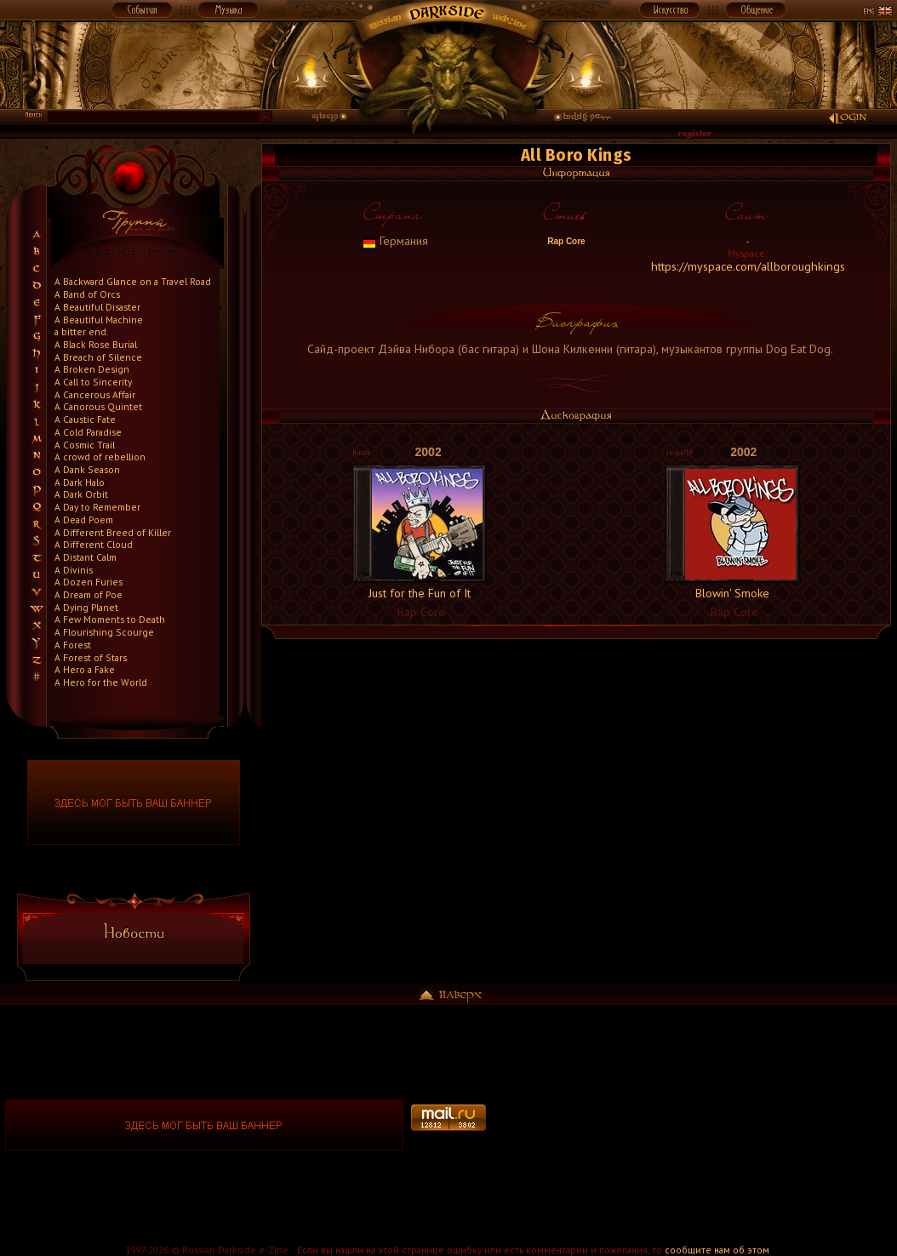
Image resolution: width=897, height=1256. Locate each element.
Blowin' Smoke (732, 593)
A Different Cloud (93, 544)
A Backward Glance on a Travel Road (132, 281)
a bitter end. (81, 331)
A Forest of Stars (90, 657)
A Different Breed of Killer (112, 532)
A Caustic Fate (85, 419)
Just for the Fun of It (420, 593)
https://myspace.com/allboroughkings (748, 266)
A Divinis (73, 569)
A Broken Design (91, 369)
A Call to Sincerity (93, 381)
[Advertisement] (692, 1125)
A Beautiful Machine (98, 319)
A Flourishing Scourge (104, 631)
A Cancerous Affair (94, 394)
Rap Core (565, 241)
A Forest (72, 644)
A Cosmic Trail (84, 444)
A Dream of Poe (88, 594)
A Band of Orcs (87, 294)
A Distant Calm (85, 557)
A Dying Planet (86, 607)
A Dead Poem (83, 519)
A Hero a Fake (84, 669)
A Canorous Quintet (98, 406)
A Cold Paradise (88, 431)
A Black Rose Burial (95, 344)
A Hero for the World (100, 682)
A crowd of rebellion (100, 456)
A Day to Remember (97, 506)
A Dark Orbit (81, 494)
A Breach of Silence (98, 357)
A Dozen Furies (88, 581)
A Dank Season (87, 469)
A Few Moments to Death (109, 619)
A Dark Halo (79, 482)
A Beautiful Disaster (97, 306)
